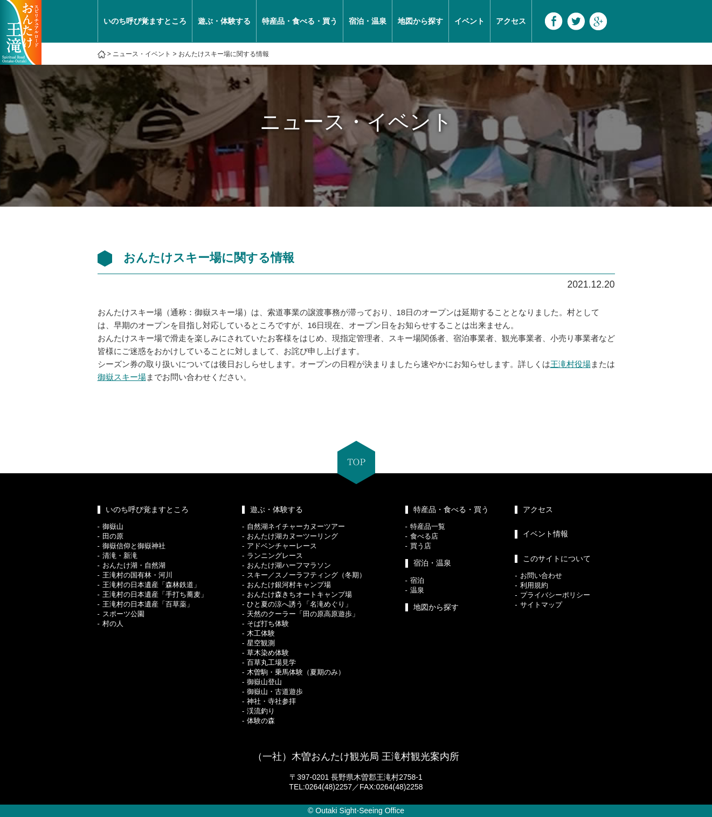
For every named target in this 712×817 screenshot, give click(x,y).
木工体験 (261, 633)
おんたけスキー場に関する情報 (223, 54)
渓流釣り (261, 711)
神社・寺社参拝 (271, 701)
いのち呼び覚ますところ (144, 21)
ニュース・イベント (142, 54)
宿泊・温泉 (367, 21)
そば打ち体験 (268, 623)
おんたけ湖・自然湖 (133, 565)
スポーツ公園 (123, 614)
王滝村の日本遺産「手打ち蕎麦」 (155, 594)
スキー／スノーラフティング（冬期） (306, 575)
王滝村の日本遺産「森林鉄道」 (151, 585)
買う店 (420, 546)
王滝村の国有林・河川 (137, 575)
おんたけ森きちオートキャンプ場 (299, 594)
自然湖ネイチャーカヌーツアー (296, 526)
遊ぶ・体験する (224, 21)
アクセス (511, 21)
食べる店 (424, 536)
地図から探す (420, 21)
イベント (469, 21)
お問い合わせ (541, 575)
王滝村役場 (570, 364)
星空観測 (261, 643)
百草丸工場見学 (271, 662)
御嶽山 (112, 526)
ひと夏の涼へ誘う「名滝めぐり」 (299, 604)
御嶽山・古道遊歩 (275, 691)
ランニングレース (275, 556)
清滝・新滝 (119, 556)
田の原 (112, 536)
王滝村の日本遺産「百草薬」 (147, 604)
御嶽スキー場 (122, 377)
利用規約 (534, 585)
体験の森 (261, 721)
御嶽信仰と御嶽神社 (133, 546)
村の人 (112, 623)
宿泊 (417, 580)
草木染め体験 (268, 653)
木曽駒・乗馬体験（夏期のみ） (296, 672)
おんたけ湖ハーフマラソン (289, 565)
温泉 (417, 590)
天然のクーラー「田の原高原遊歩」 (303, 614)
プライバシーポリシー (555, 595)
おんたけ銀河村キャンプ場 (289, 585)
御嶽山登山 (264, 682)
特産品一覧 (427, 526)
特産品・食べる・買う (299, 21)
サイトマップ (541, 605)
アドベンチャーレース (282, 546)
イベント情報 (545, 533)
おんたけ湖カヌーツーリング (292, 536)
